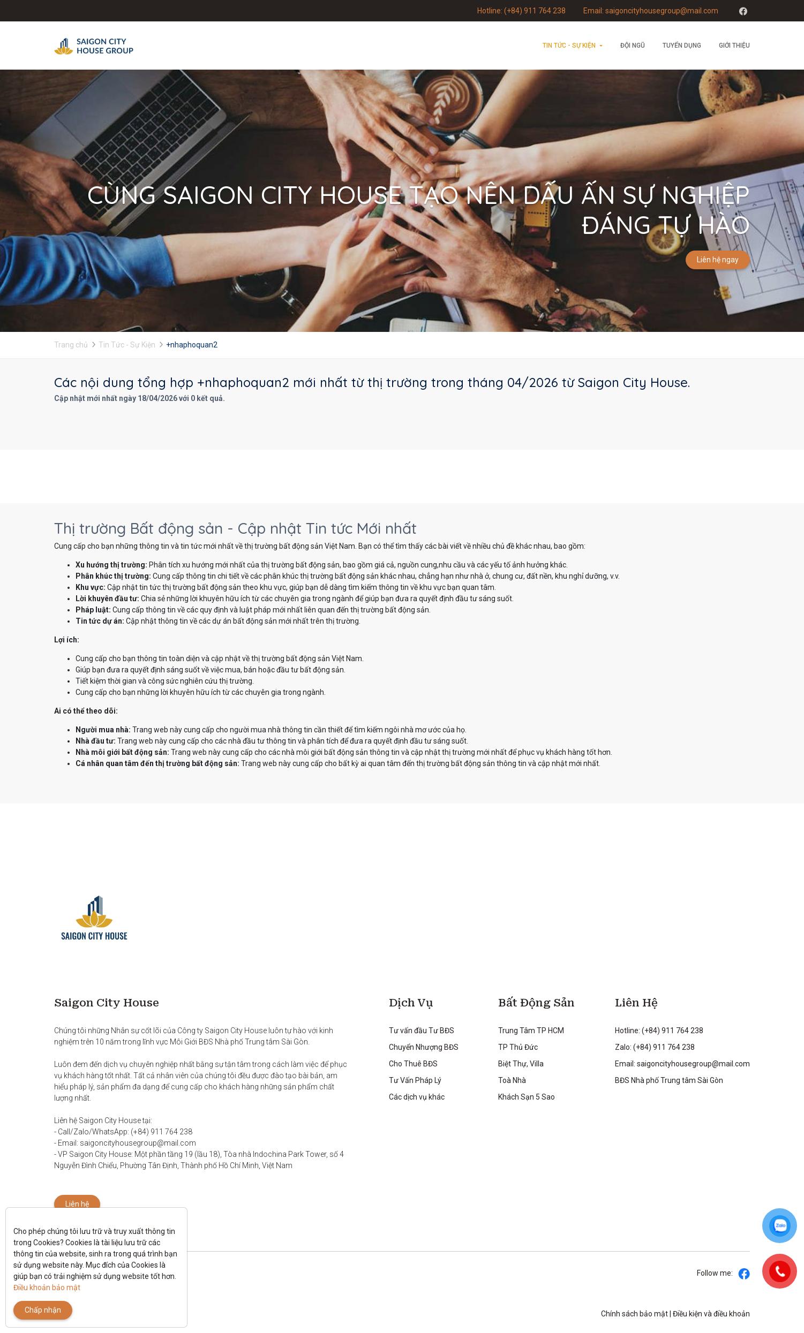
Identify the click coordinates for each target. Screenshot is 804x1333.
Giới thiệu (734, 45)
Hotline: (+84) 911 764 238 (521, 10)
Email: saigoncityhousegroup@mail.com (650, 10)
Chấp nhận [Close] (43, 1310)
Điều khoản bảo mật (46, 1287)
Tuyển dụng (682, 45)
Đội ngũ (632, 45)
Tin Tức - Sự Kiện (569, 45)
